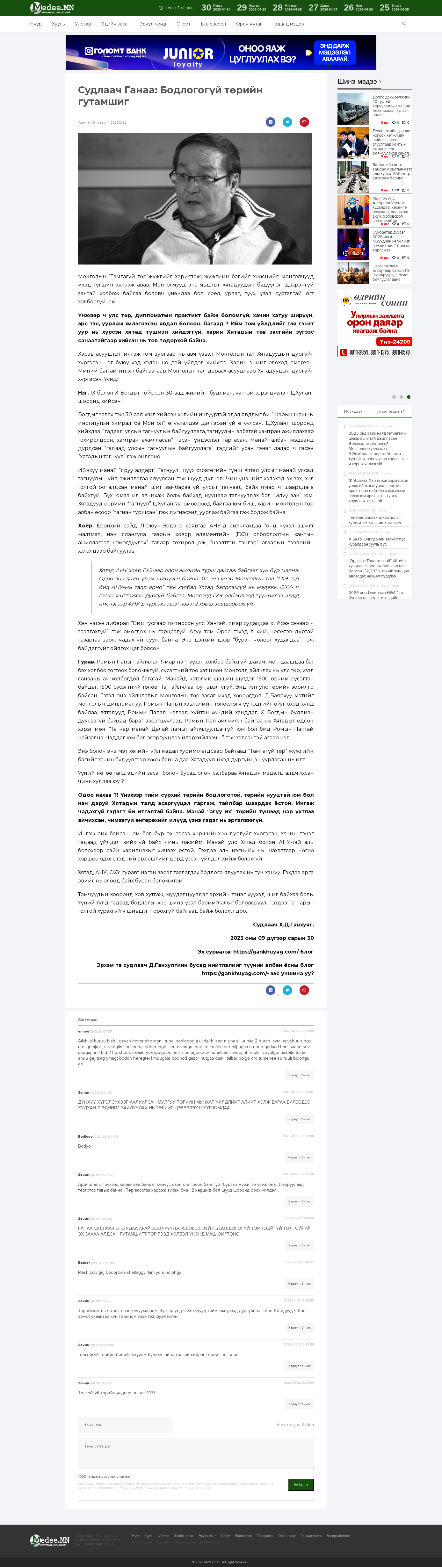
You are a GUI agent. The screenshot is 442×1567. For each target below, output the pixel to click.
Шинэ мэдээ (357, 81)
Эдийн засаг (115, 24)
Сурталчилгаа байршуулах (176, 1542)
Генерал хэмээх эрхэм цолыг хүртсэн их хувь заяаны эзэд (375, 520)
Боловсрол (213, 24)
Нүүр (36, 24)
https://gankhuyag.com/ (266, 952)
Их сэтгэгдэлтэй (391, 411)
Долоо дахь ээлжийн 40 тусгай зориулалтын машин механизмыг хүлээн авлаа (391, 106)
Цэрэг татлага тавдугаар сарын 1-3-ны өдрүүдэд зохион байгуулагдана (392, 273)
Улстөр (83, 24)
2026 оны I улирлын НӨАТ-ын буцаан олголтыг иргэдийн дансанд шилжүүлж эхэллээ (376, 598)
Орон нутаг (249, 24)
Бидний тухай (142, 1542)
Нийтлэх (300, 1485)
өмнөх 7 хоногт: (179, 7)
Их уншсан (353, 411)
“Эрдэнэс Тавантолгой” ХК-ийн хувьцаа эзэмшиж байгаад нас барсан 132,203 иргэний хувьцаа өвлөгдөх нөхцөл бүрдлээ (379, 568)
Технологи (265, 1536)
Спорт (184, 24)
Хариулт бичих (299, 1075)
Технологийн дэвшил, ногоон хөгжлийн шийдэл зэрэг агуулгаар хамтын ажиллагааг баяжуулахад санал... (392, 142)
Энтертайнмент (338, 1536)
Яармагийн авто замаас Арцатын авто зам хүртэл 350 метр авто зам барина (392, 171)
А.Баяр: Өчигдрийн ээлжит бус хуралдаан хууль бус (377, 542)
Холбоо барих (211, 1542)
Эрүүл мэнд (153, 24)
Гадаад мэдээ (288, 24)
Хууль (58, 24)
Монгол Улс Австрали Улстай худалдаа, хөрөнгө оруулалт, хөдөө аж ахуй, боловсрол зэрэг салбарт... (390, 209)
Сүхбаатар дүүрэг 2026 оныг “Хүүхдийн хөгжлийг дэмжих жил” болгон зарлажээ (391, 241)
